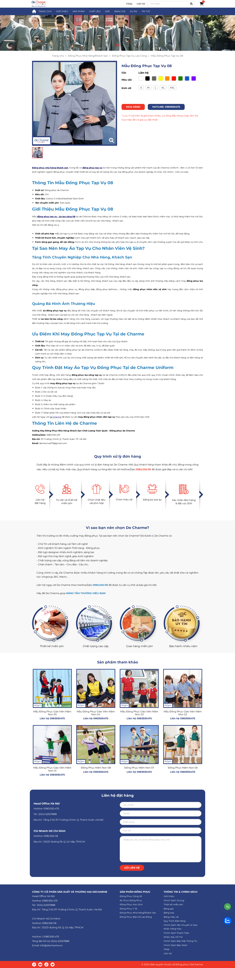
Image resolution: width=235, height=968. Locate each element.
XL (163, 87)
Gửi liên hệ (132, 867)
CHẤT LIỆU (95, 11)
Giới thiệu (169, 896)
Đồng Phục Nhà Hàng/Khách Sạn (88, 55)
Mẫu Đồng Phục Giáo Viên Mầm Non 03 (139, 713)
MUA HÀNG (133, 106)
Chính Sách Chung (174, 900)
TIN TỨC (146, 11)
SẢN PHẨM (79, 11)
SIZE (107, 11)
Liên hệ (141, 3)
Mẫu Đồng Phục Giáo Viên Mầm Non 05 (52, 713)
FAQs (129, 3)
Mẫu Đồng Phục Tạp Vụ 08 (167, 55)
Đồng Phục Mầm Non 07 (139, 767)
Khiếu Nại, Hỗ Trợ (173, 937)
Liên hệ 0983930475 (52, 718)
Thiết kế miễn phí (173, 904)
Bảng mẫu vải (171, 917)
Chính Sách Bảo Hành (175, 945)
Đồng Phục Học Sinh (131, 904)
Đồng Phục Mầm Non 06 (183, 767)
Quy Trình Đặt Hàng (175, 921)
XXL (172, 87)
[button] (117, 45)
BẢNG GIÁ (119, 11)
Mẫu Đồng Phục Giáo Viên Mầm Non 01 (52, 769)
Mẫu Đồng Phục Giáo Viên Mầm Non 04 (96, 713)
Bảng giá (168, 908)
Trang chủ (58, 55)
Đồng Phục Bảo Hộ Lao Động (136, 917)
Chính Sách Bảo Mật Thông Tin (180, 941)
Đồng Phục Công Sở (131, 896)
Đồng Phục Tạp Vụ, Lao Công (129, 55)
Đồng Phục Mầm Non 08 (96, 767)
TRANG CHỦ (45, 11)
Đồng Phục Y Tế (128, 908)
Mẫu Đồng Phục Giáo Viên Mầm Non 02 (183, 713)
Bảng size (169, 912)
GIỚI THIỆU (62, 11)
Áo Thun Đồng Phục (131, 900)
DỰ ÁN (133, 11)
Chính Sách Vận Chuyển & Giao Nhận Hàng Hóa (180, 927)
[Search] (170, 3)
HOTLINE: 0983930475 (166, 106)
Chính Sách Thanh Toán (176, 933)
